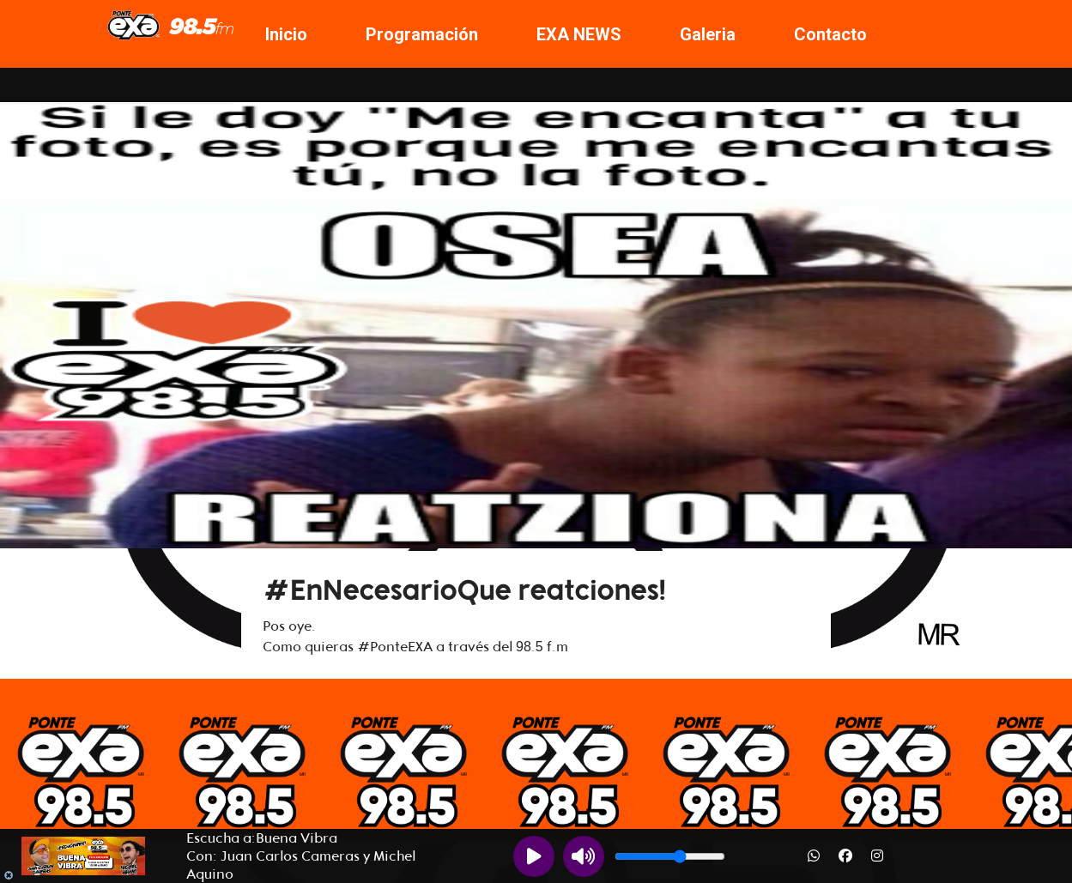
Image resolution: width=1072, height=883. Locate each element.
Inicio (286, 34)
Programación (422, 34)
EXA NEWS (578, 34)
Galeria (708, 34)
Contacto (830, 34)
